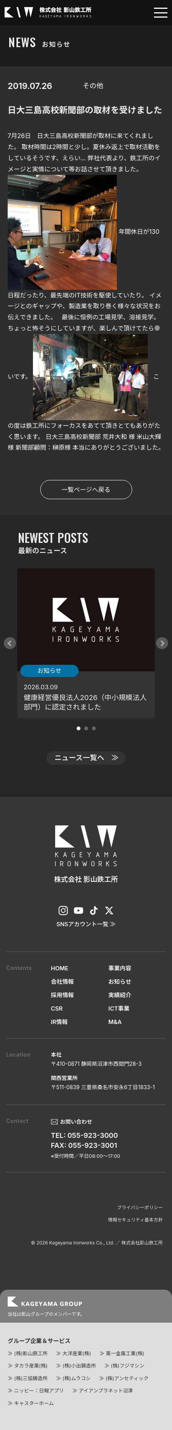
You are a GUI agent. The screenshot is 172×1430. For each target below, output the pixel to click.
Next (162, 643)
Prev (10, 643)
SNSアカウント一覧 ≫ (86, 924)
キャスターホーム (34, 1403)
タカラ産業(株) (31, 1366)
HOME (60, 968)
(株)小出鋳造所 (79, 1366)
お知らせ (119, 981)
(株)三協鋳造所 (31, 1378)
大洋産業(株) (76, 1353)
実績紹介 (119, 995)
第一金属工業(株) (125, 1353)
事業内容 (119, 968)
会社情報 (62, 981)
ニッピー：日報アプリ (39, 1390)
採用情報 (62, 995)
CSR (57, 1008)
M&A (115, 1022)
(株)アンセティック (127, 1378)
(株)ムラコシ (76, 1378)
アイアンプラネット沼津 (106, 1390)
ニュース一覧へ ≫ (86, 757)
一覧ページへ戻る (86, 489)
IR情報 (59, 1022)
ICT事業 (118, 1008)
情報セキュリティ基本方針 (135, 1220)
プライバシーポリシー (140, 1207)
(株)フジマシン (127, 1366)
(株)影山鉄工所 (31, 1353)
